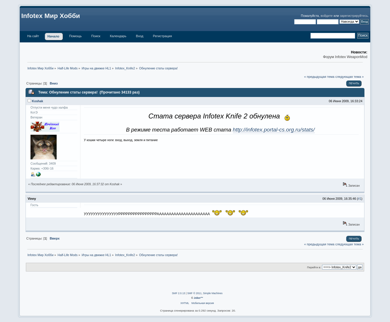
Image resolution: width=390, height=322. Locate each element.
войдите (327, 15)
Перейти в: (314, 267)
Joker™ (198, 297)
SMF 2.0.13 (178, 293)
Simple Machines (212, 293)
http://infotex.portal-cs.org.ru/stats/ (274, 130)
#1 (360, 198)
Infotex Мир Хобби (50, 15)
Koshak (37, 101)
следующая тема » (349, 76)
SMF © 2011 (194, 293)
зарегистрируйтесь (354, 15)
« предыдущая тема (319, 76)
